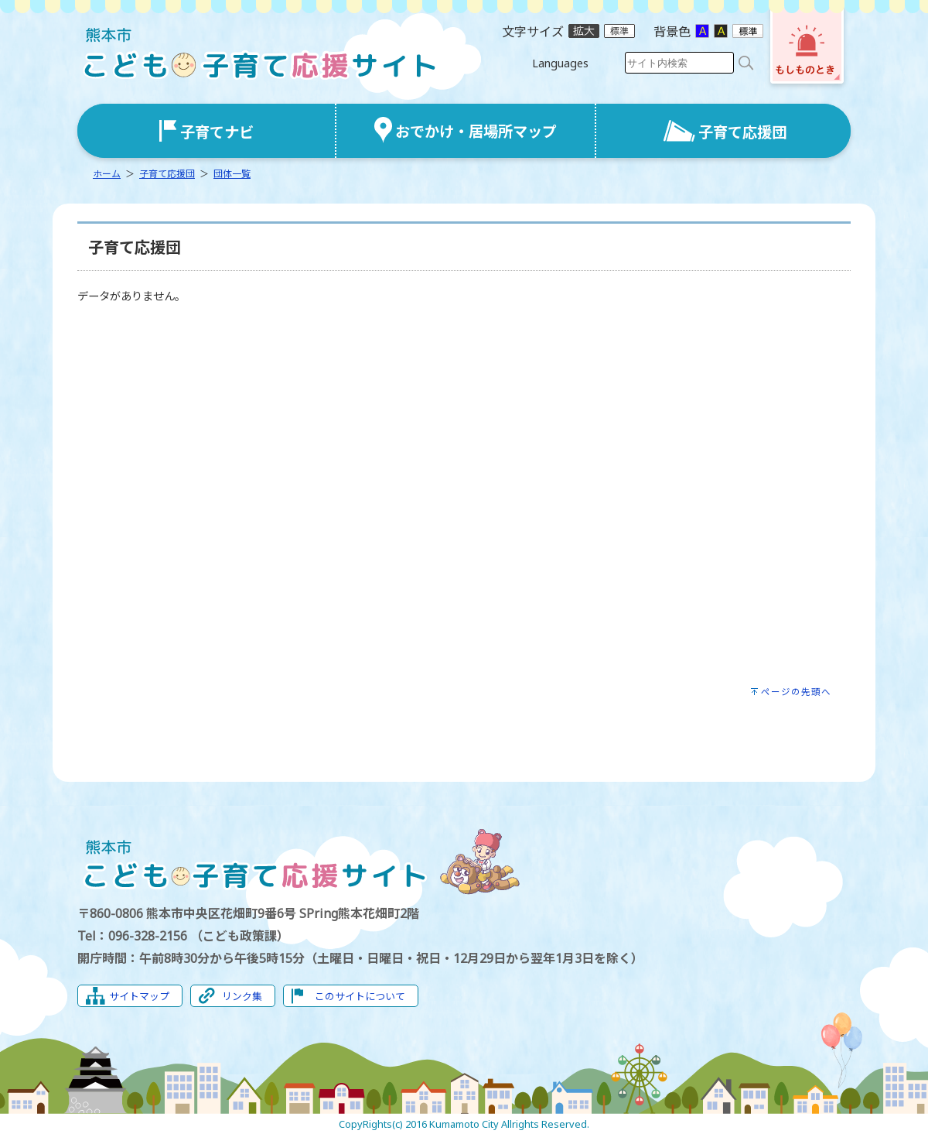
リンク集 (242, 996)
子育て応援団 (167, 173)
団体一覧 (232, 173)
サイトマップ (139, 996)
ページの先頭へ (796, 691)
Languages (560, 63)
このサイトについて (360, 996)
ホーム (107, 173)
